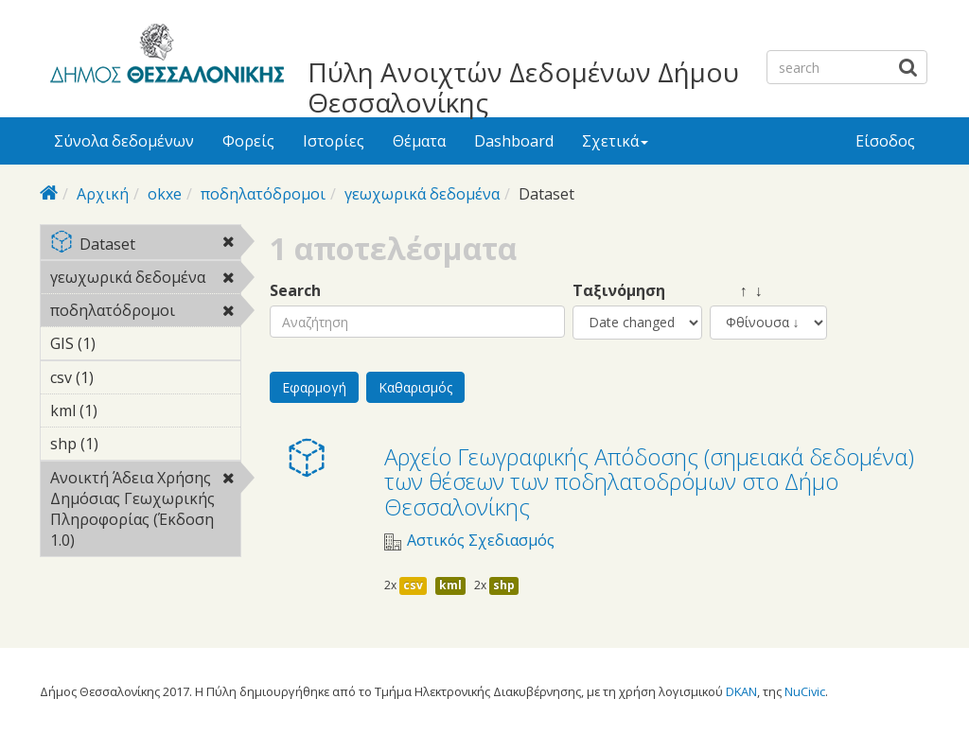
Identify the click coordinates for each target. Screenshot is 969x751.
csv (413, 585)
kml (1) (126, 410)
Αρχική (103, 193)
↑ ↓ (736, 291)
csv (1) (123, 377)
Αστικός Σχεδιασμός (481, 540)
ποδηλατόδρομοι (263, 193)
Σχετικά (615, 141)
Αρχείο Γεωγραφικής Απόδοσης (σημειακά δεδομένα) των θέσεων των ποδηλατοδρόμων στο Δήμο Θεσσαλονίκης (649, 481)
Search (295, 291)
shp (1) (127, 443)
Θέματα (419, 141)
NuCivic (804, 691)
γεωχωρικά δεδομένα (422, 193)
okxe (165, 193)
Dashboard (514, 141)
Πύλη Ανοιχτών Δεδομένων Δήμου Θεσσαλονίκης (523, 87)
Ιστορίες (333, 141)
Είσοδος (885, 141)
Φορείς (248, 141)
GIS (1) (125, 343)
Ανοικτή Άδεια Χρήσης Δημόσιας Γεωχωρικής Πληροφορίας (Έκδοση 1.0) (145, 511)
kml (450, 585)
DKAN (741, 691)
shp (504, 585)
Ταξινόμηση (619, 291)
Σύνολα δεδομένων (124, 141)
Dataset (145, 245)
